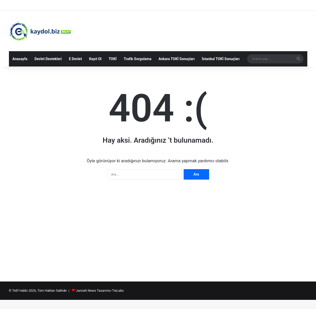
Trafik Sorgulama (137, 59)
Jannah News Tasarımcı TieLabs (100, 290)
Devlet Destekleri (48, 59)
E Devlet (75, 59)
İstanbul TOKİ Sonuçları (220, 59)
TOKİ (113, 59)
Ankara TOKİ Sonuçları (176, 59)
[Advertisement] (158, 233)
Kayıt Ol (95, 59)
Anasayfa (20, 59)
